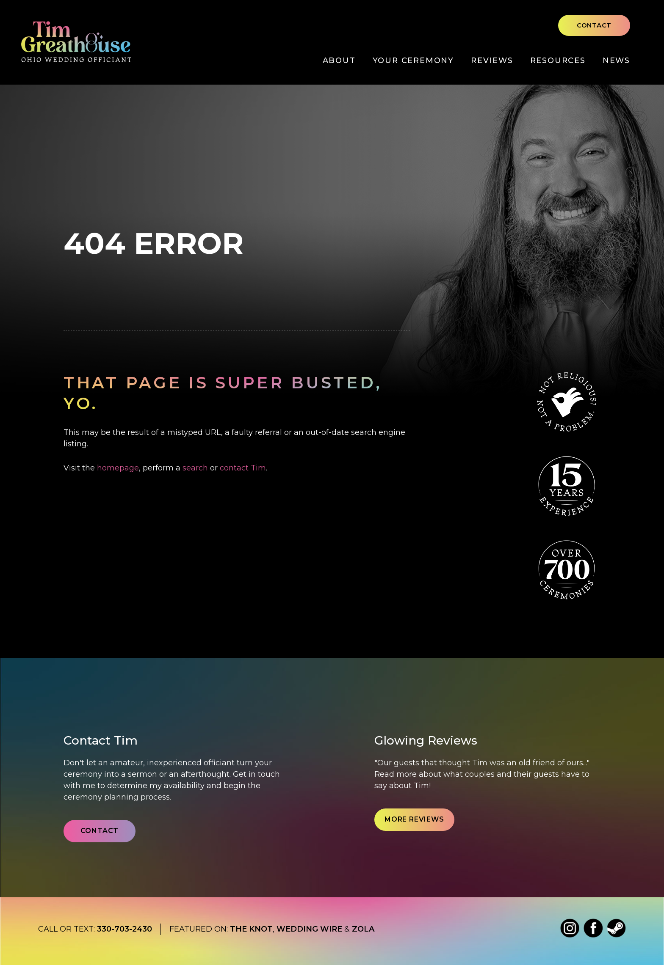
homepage (118, 468)
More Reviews (414, 819)
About (339, 60)
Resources (558, 60)
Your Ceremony (413, 60)
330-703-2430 (124, 929)
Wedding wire (309, 929)
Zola (363, 929)
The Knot (251, 929)
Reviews (492, 60)
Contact (594, 25)
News (616, 60)
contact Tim (243, 468)
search (195, 468)
